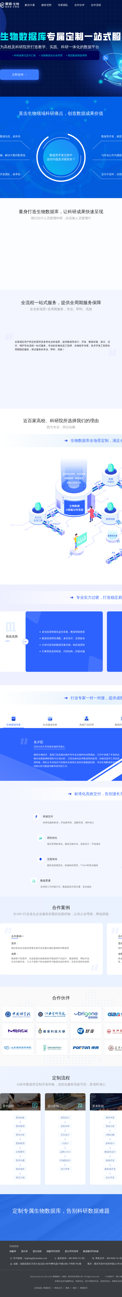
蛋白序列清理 (71, 1251)
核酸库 (13, 1251)
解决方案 (30, 5)
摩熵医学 (84, 1288)
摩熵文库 (58, 1288)
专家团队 (63, 5)
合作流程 (96, 5)
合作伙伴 (79, 5)
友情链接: (38, 1288)
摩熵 (67, 1288)
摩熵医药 (47, 1288)
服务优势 (46, 5)
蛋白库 (24, 1251)
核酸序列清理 (53, 1251)
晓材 (75, 1288)
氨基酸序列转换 (91, 1251)
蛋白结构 (37, 1251)
